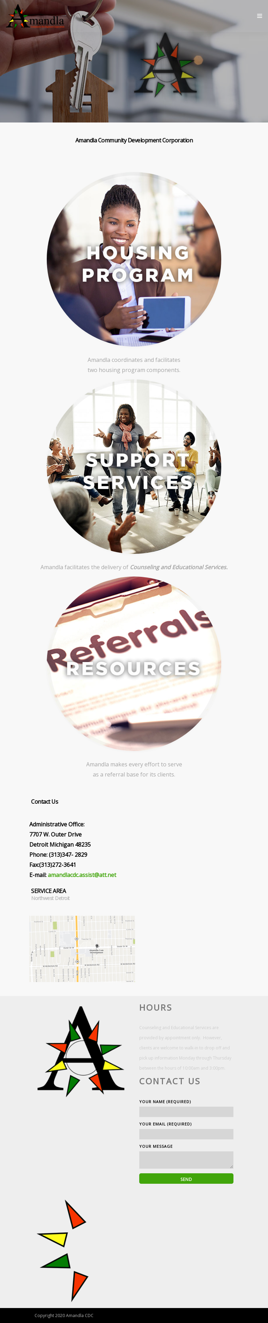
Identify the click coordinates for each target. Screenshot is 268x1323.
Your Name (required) (186, 1108)
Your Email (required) (186, 1130)
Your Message (186, 1156)
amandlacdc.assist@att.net (82, 875)
